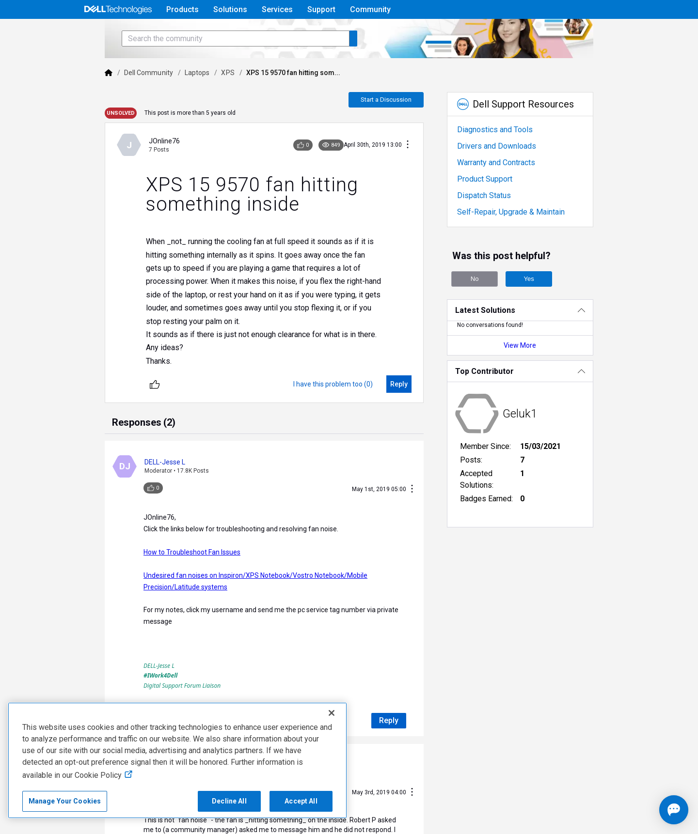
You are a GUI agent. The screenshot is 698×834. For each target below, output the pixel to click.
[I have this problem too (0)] (346, 398)
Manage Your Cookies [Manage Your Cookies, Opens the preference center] (65, 801)
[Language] (616, 32)
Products (182, 9)
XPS (192, 100)
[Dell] (74, 99)
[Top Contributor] (544, 398)
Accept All (301, 801)
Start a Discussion (399, 126)
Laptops (162, 100)
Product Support (498, 206)
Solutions (230, 9)
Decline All (229, 801)
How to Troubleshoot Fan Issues (157, 544)
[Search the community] (201, 66)
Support (321, 9)
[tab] (109, 437)
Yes (543, 305)
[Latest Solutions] (544, 337)
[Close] (331, 713)
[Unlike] (119, 398)
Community (370, 9)
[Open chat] (645, 809)
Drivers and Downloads (510, 173)
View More (544, 372)
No (489, 305)
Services (277, 9)
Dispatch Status (497, 222)
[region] (177, 760)
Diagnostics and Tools (508, 156)
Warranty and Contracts (510, 189)
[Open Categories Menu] (118, 32)
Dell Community (113, 100)
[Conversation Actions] (421, 172)
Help (554, 32)
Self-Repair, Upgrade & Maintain (524, 239)
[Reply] (412, 398)
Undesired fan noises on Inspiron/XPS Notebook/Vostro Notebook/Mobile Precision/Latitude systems (263, 567)
